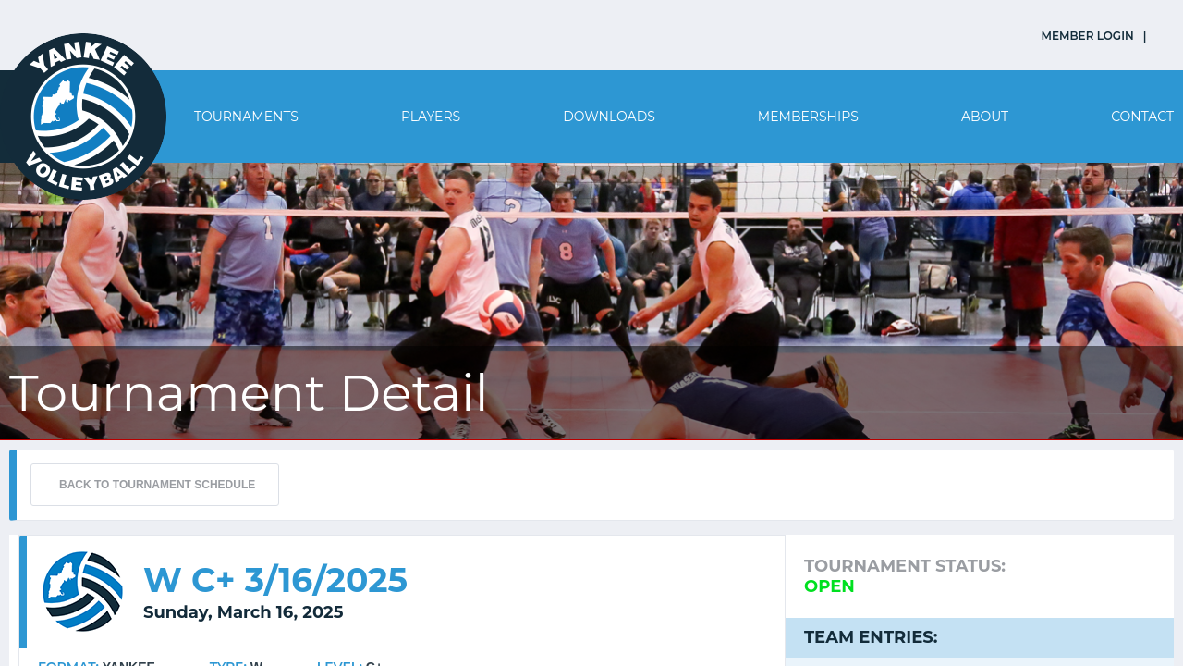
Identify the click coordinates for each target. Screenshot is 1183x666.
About (984, 116)
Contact (1142, 116)
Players (430, 116)
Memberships (808, 116)
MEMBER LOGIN (1088, 36)
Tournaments (246, 116)
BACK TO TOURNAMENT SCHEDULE (157, 484)
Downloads (609, 116)
